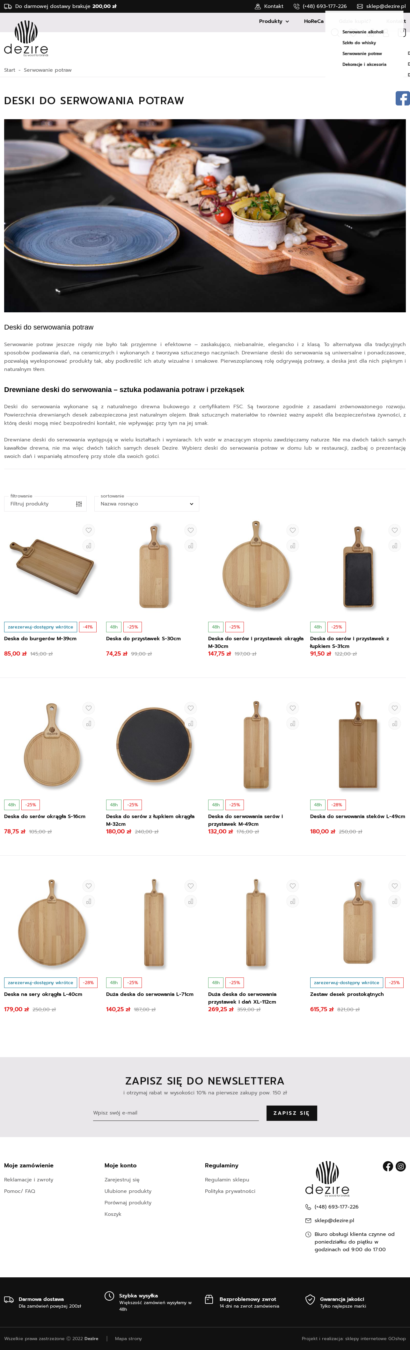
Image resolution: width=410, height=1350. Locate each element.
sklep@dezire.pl (386, 6)
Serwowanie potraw (48, 70)
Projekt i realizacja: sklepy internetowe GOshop (354, 1338)
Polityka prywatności (230, 1191)
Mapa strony (128, 1338)
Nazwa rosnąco (119, 504)
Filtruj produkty (29, 504)
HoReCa (314, 53)
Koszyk (113, 1214)
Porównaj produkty (128, 1203)
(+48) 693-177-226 (325, 6)
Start (9, 70)
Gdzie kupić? (355, 53)
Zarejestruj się (122, 1180)
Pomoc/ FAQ (19, 1191)
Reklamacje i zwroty (28, 1180)
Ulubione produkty (128, 1191)
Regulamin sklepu (227, 1180)
